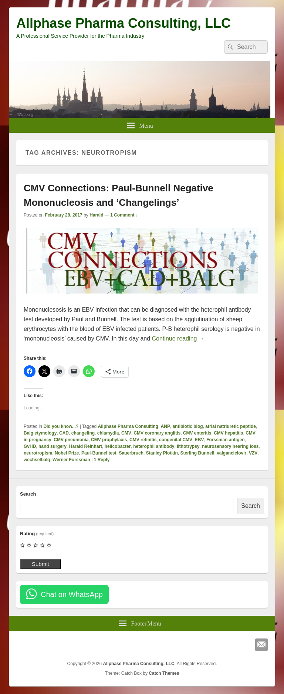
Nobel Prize (67, 453)
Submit (40, 564)
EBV (199, 439)
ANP (165, 426)
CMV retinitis (142, 439)
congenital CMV (175, 439)
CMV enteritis (197, 433)
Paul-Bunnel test (98, 453)
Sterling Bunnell (197, 453)
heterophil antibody (153, 446)
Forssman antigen (225, 439)
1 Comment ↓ (124, 215)
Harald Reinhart (85, 446)
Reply (102, 459)
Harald (96, 215)
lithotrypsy (188, 446)
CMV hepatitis (228, 433)
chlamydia (108, 433)
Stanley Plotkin (162, 453)
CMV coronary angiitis (156, 433)
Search (28, 494)
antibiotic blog (188, 426)
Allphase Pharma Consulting (128, 426)
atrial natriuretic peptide (230, 426)
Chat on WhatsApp (72, 594)
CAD (64, 433)
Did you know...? (60, 426)
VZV (253, 453)
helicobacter (118, 446)
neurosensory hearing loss (230, 446)
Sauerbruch (131, 453)
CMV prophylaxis (109, 439)
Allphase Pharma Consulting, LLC (123, 23)
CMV (126, 433)
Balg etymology (40, 433)
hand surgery (52, 446)
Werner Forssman (71, 459)
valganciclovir (231, 453)
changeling (83, 433)
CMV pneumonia (71, 439)
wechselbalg (37, 459)
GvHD (30, 446)
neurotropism (38, 453)
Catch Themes (164, 673)
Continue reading (178, 338)
